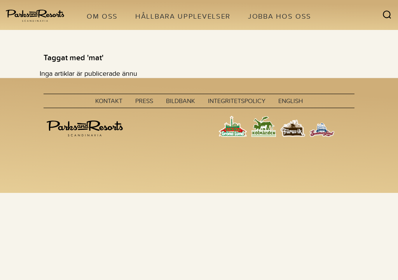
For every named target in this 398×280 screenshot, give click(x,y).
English (290, 100)
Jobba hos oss (279, 16)
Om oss (102, 16)
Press (144, 100)
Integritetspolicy (236, 100)
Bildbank (180, 100)
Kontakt (108, 100)
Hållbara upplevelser (182, 16)
